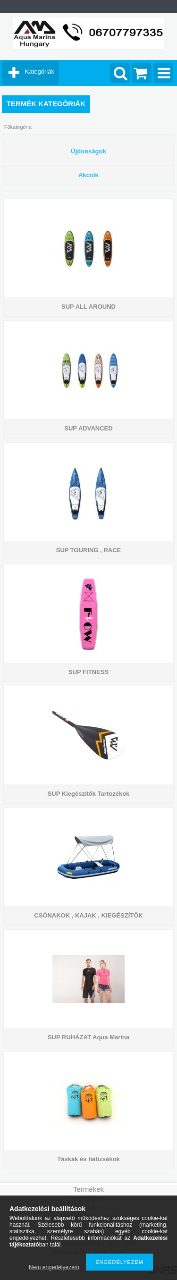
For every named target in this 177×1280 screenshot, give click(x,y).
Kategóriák (39, 71)
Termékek (88, 1189)
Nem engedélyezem (54, 1267)
